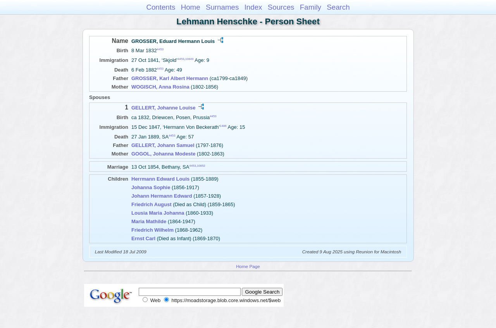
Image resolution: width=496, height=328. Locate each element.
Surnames (222, 7)
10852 (201, 165)
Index (253, 7)
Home (190, 7)
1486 (223, 126)
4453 (160, 49)
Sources (281, 7)
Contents (160, 7)
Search (338, 7)
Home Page (248, 266)
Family (310, 7)
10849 (189, 59)
